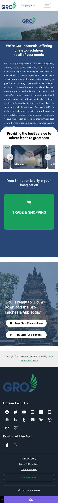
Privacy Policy (29, 458)
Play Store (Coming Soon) (26, 335)
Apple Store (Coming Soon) (26, 322)
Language (28, 5)
